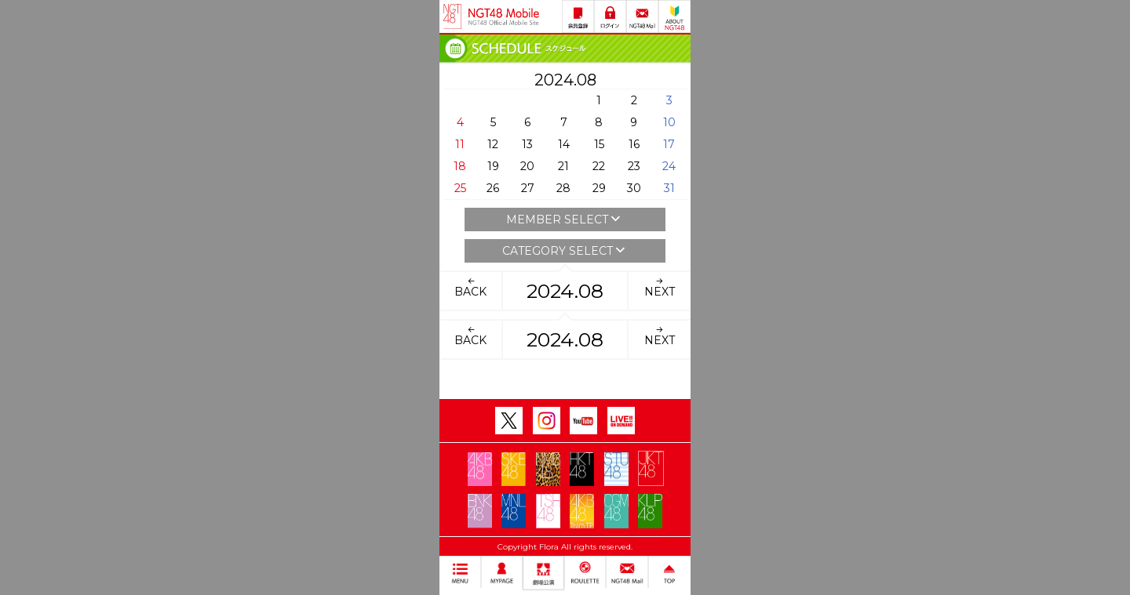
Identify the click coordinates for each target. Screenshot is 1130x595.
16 (634, 144)
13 (527, 144)
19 (493, 166)
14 (564, 144)
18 (460, 166)
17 (669, 144)
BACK (470, 287)
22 (598, 166)
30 (634, 188)
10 (669, 122)
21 (563, 166)
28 (563, 188)
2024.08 (565, 291)
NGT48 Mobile (503, 16)
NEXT (659, 287)
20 (527, 166)
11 (460, 144)
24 (669, 166)
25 (460, 188)
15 (599, 144)
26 (493, 188)
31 (669, 188)
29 (599, 188)
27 (527, 188)
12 (492, 144)
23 (634, 166)
